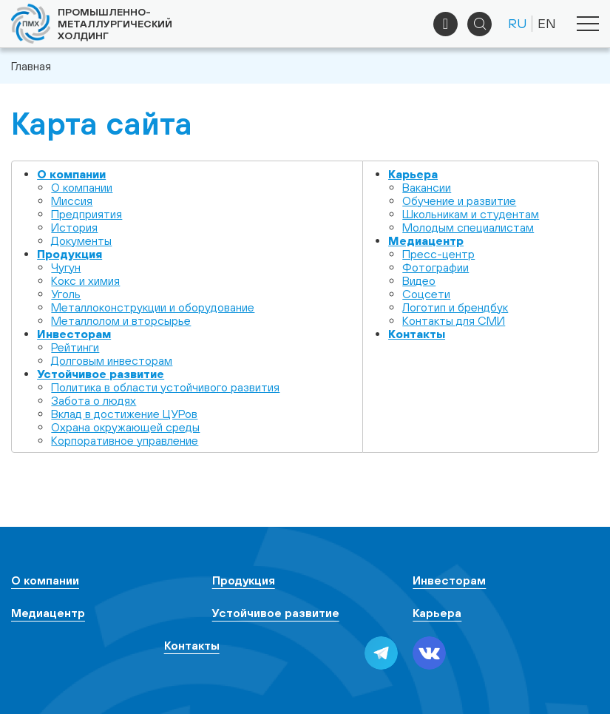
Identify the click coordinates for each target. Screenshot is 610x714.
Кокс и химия (85, 280)
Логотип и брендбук (455, 307)
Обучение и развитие (459, 200)
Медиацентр (426, 240)
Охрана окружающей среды (125, 427)
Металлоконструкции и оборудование (152, 307)
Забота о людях (93, 400)
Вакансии (426, 187)
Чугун (66, 267)
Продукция (69, 253)
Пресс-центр (438, 253)
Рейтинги (75, 347)
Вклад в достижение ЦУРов (124, 413)
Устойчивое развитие (100, 373)
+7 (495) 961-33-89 (445, 24)
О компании (71, 174)
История (74, 227)
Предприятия (86, 213)
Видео (419, 280)
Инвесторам (74, 333)
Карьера (413, 174)
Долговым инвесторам (111, 360)
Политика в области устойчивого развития (165, 387)
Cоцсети (426, 293)
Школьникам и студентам (470, 213)
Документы (81, 240)
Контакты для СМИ (453, 320)
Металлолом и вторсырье (121, 320)
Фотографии (435, 267)
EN (547, 23)
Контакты (416, 333)
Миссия (71, 200)
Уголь (66, 293)
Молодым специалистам (468, 227)
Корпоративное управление (124, 440)
